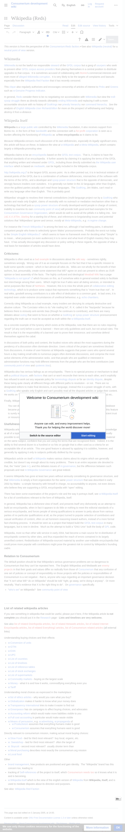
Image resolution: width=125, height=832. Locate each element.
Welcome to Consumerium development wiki (62, 398)
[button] (45, 435)
